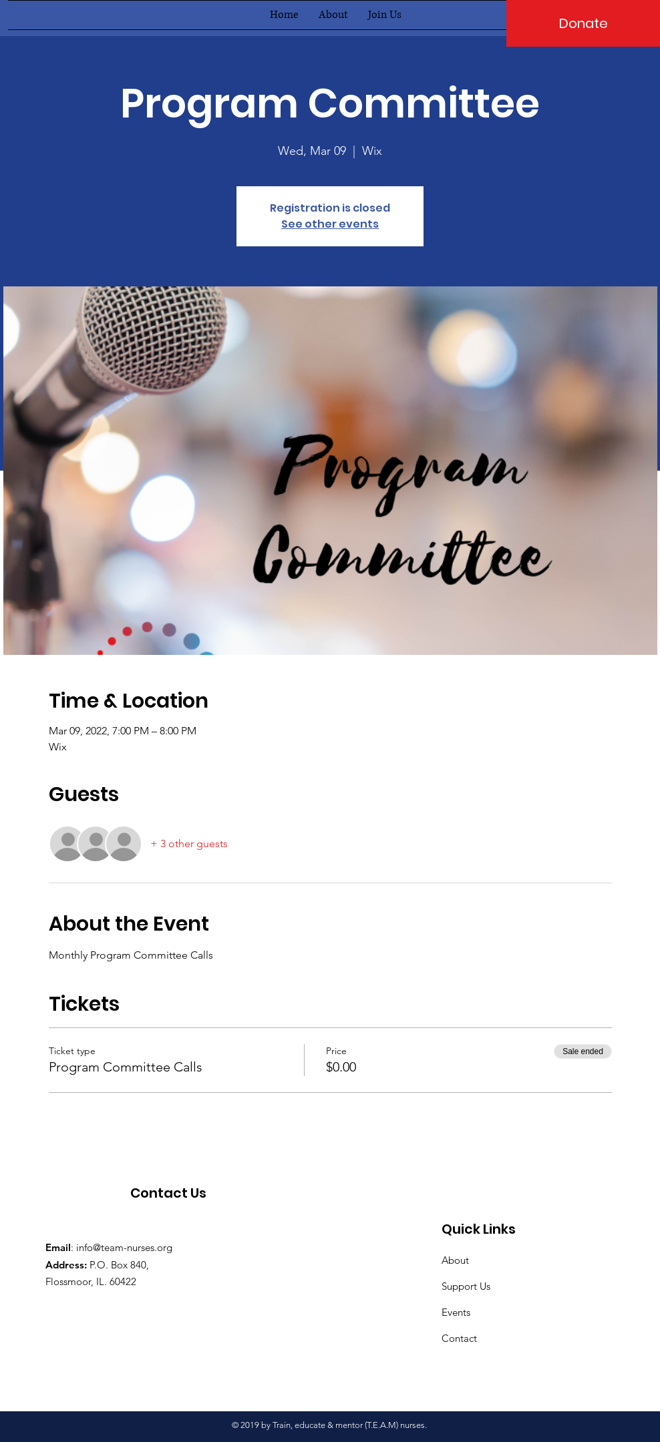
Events (456, 1312)
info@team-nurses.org (124, 1247)
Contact (459, 1338)
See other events (330, 224)
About (455, 1260)
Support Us (466, 1286)
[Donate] (583, 23)
